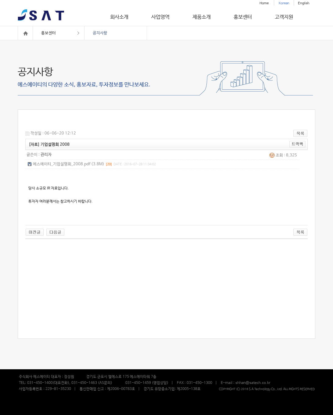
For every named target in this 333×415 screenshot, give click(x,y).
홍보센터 (243, 17)
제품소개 (201, 17)
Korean (284, 3)
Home (264, 3)
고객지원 (284, 17)
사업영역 (160, 17)
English (304, 3)
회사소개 (119, 17)
